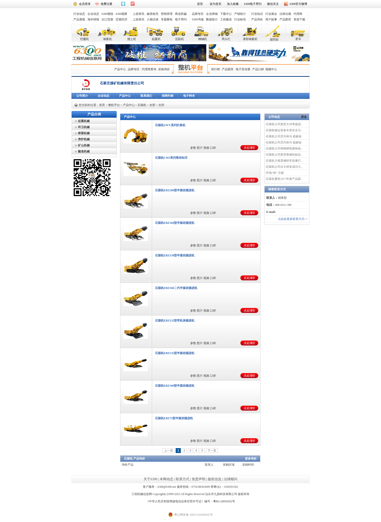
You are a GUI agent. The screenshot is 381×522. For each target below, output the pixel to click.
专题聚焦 (167, 19)
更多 (304, 117)
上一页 (168, 450)
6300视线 (107, 14)
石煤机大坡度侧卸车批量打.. (284, 160)
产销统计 (240, 14)
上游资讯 (138, 14)
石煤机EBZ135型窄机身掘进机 (174, 320)
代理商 (298, 14)
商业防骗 (181, 14)
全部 (152, 105)
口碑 (213, 147)
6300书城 (198, 19)
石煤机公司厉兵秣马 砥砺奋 (284, 136)
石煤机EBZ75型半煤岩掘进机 (174, 418)
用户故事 (271, 19)
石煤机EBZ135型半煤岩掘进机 (174, 353)
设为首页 (215, 4)
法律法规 (285, 14)
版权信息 (214, 479)
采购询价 (164, 69)
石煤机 (142, 105)
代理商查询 (149, 69)
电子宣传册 (243, 69)
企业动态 (93, 14)
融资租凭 (152, 14)
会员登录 (85, 4)
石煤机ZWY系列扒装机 (170, 125)
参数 (193, 147)
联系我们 (146, 95)
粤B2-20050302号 (224, 501)
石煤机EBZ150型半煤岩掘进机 (174, 255)
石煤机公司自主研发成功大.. (284, 166)
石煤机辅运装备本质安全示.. (284, 130)
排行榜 (215, 69)
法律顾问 (230, 479)
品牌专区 (198, 14)
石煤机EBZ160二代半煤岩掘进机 (176, 288)
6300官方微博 (298, 4)
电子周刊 (181, 19)
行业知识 (257, 14)
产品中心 (120, 69)
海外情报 (93, 19)
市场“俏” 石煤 (275, 172)
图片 (200, 147)
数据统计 (212, 19)
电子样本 (189, 95)
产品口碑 (258, 69)
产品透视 (79, 19)
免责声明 (198, 479)
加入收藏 (233, 4)
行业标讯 (240, 19)
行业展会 (271, 14)
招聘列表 (167, 95)
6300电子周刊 (252, 4)
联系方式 (182, 479)
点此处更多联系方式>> (293, 219)
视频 (206, 147)
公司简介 (82, 95)
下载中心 (226, 14)
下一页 (212, 450)
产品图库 (285, 19)
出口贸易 (107, 19)
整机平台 (114, 105)
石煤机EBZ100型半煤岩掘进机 (174, 385)
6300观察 (121, 14)
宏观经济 (121, 19)
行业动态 (79, 14)
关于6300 (150, 479)
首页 (200, 4)
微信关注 (273, 4)
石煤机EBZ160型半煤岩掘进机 (174, 223)
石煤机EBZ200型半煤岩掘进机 (174, 190)
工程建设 (226, 19)
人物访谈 (152, 19)
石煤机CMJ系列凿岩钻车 (171, 157)
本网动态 (166, 479)
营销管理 (167, 14)
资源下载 (299, 19)
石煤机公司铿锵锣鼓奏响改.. (284, 148)
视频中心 (271, 69)
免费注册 (106, 4)
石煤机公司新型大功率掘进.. (284, 124)
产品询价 (257, 19)
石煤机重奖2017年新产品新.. (284, 179)
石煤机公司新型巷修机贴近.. (284, 154)
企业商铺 (212, 14)
